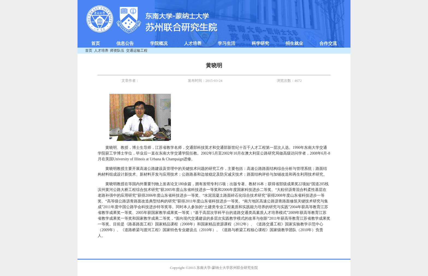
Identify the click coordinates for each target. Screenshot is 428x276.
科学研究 (260, 43)
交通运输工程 (136, 50)
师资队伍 (117, 50)
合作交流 (328, 43)
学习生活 (226, 43)
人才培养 (192, 43)
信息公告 (125, 43)
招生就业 (294, 43)
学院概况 (159, 43)
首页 (95, 43)
